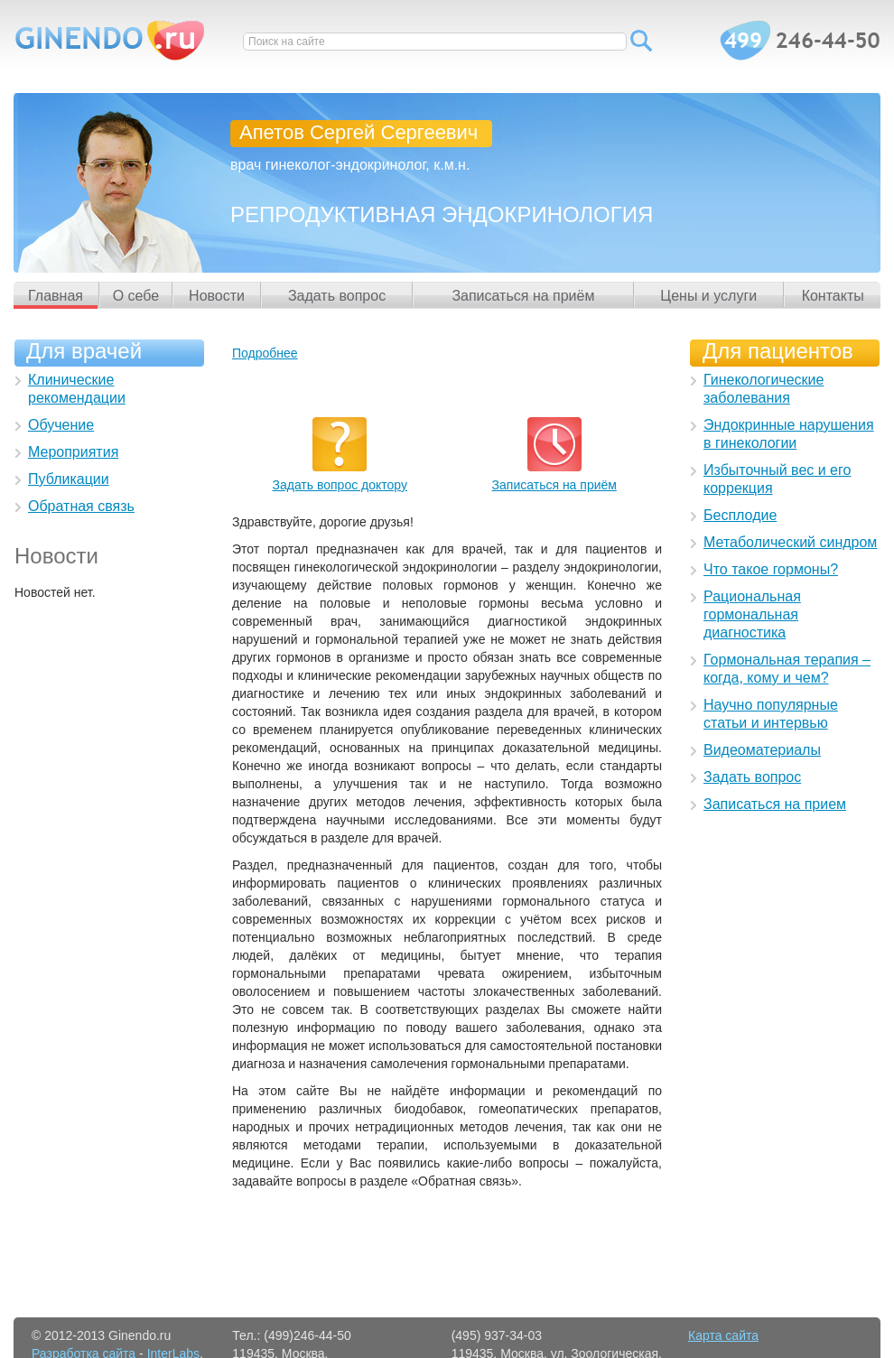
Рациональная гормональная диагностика (752, 614)
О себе (136, 295)
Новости (217, 295)
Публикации (68, 479)
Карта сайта (723, 1335)
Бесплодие (740, 515)
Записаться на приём (523, 295)
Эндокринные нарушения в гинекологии (788, 434)
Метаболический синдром (790, 542)
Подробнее (265, 353)
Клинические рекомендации (77, 388)
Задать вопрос (337, 295)
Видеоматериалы (762, 750)
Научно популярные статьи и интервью (770, 713)
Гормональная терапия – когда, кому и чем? (787, 668)
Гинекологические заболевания (763, 388)
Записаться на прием (774, 804)
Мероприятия (73, 452)
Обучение (61, 425)
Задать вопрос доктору (339, 485)
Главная (55, 295)
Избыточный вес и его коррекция (777, 479)
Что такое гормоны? (770, 569)
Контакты (833, 295)
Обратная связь (81, 506)
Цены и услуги (708, 295)
